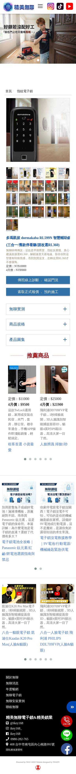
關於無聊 (12, 677)
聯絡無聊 (12, 707)
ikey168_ (16, 728)
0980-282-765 (19, 739)
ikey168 (15, 733)
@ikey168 (16, 723)
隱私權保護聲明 (14, 749)
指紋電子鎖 (25, 91)
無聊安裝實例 (15, 701)
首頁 (8, 91)
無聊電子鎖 (14, 695)
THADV (56, 762)
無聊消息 (12, 683)
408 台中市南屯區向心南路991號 (32, 744)
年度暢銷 (12, 689)
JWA (28, 762)
